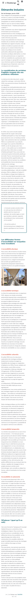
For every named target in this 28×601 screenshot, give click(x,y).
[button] (22, 1)
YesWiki (20, 594)
